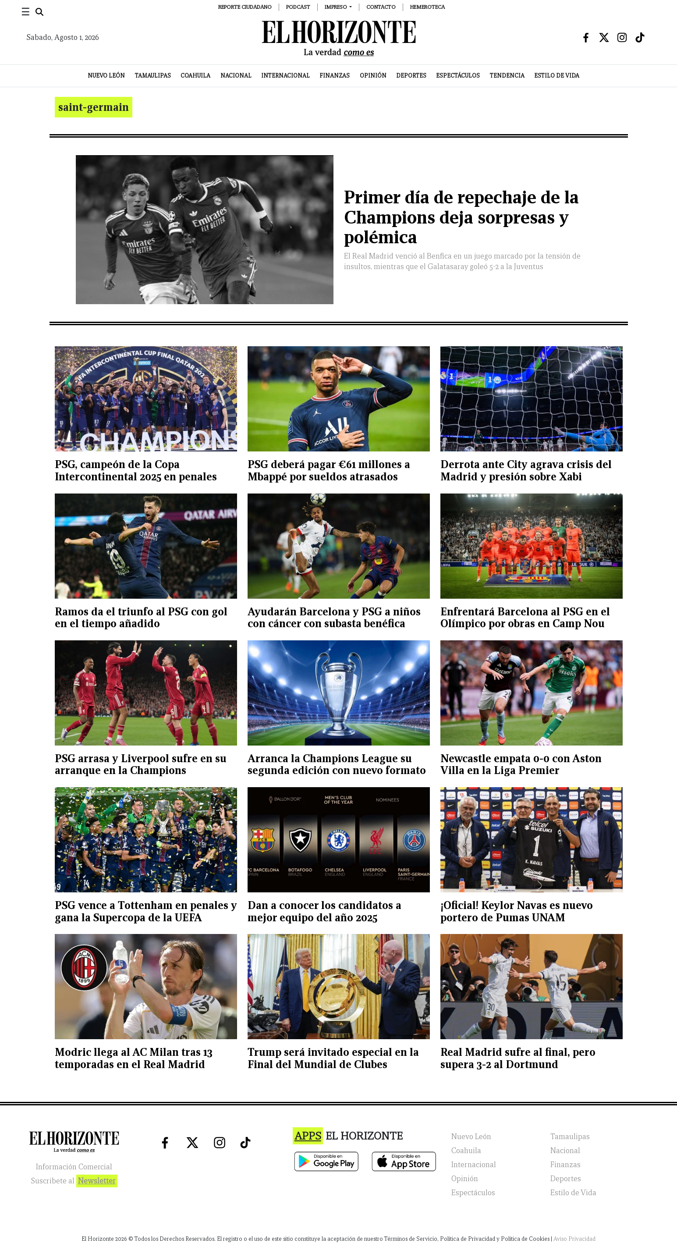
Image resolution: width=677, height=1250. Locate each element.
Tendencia (507, 75)
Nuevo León (106, 75)
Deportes (411, 75)
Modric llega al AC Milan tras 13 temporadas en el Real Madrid (134, 1058)
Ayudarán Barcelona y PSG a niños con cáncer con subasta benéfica (334, 618)
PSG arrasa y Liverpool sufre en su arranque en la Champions (141, 765)
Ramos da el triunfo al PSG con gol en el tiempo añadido (141, 618)
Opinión (373, 75)
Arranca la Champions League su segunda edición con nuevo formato (337, 765)
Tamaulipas (153, 75)
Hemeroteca (427, 7)
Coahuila (195, 75)
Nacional (236, 75)
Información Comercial (74, 1167)
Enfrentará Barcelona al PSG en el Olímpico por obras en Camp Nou (525, 618)
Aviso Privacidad (574, 1239)
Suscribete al (74, 1181)
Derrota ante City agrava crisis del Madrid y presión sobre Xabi (526, 470)
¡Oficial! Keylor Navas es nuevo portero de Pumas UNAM (516, 911)
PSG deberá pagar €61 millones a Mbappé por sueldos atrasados (329, 470)
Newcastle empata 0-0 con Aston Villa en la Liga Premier (521, 765)
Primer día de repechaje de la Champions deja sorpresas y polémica (461, 217)
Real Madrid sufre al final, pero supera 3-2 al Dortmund (517, 1058)
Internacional (285, 75)
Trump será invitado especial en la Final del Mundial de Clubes (333, 1058)
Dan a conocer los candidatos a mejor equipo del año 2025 (324, 911)
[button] (338, 7)
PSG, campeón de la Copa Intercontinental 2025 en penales (136, 470)
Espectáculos (458, 75)
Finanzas (334, 75)
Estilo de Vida (556, 75)
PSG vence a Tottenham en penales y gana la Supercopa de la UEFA (146, 911)
